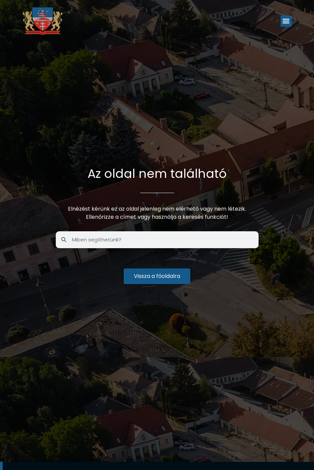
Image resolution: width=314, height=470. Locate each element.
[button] (286, 21)
